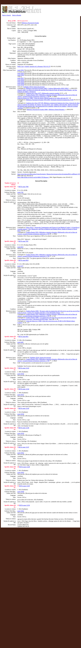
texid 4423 (20, 247)
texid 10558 (20, 85)
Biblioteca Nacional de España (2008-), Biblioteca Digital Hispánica (46, 109)
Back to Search (6, 15)
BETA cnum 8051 (23, 336)
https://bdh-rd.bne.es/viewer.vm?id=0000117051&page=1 (33, 177)
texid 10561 (20, 70)
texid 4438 (20, 342)
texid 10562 (20, 75)
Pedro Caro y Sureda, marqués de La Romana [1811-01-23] (33, 66)
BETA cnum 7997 (23, 241)
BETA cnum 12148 (24, 467)
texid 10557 (20, 78)
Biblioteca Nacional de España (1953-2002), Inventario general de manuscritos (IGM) (50, 100)
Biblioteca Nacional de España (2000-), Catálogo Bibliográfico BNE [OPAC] (47, 88)
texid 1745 (20, 192)
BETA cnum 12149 (24, 486)
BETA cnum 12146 (23, 428)
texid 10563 (20, 73)
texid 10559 (20, 81)
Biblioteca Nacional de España (30, 23)
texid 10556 (20, 80)
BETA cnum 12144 (23, 389)
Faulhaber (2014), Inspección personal (34, 87)
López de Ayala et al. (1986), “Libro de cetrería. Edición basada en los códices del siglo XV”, (43, 98)
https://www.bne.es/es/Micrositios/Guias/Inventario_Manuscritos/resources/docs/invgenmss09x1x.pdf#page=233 (48, 174)
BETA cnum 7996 (23, 186)
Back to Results (16, 15)
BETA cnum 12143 (23, 368)
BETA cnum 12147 (23, 447)
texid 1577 (20, 266)
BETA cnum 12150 (24, 505)
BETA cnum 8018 (23, 260)
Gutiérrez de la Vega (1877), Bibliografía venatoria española (42, 93)
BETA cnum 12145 (23, 408)
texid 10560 (20, 83)
